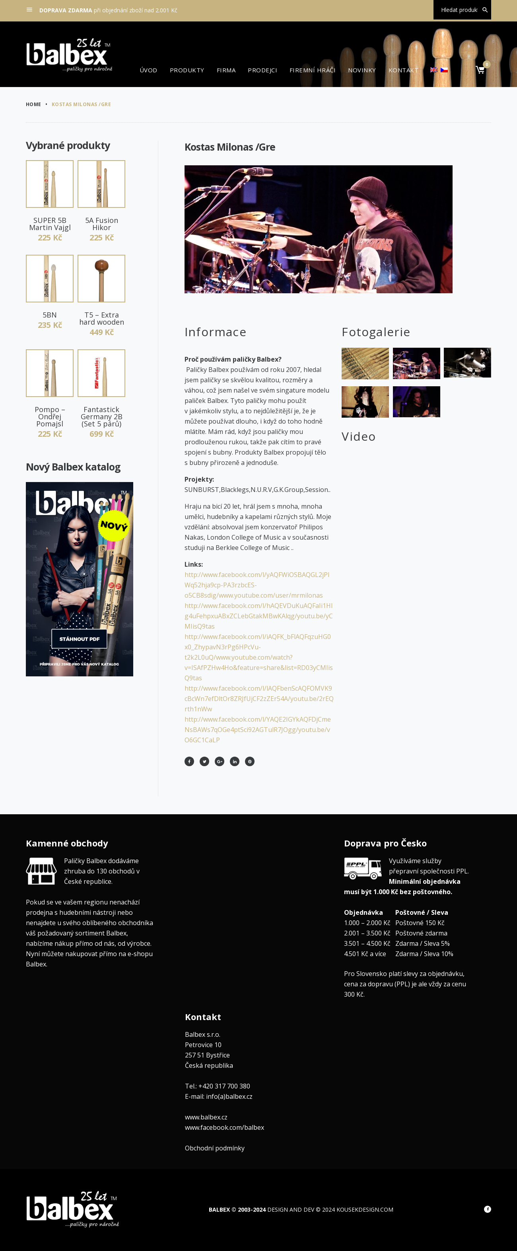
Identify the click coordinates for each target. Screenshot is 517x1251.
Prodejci (262, 70)
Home (33, 104)
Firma (226, 70)
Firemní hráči (313, 70)
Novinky (362, 70)
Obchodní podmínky (215, 1148)
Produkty (187, 70)
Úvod (148, 70)
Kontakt (403, 70)
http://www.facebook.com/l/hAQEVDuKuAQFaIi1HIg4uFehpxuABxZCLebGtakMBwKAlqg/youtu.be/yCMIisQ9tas (259, 616)
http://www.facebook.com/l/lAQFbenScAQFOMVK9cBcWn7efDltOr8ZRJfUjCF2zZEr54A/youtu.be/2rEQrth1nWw (259, 698)
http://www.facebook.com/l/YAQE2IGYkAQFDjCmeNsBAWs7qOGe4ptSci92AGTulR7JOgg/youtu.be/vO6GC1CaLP (258, 729)
